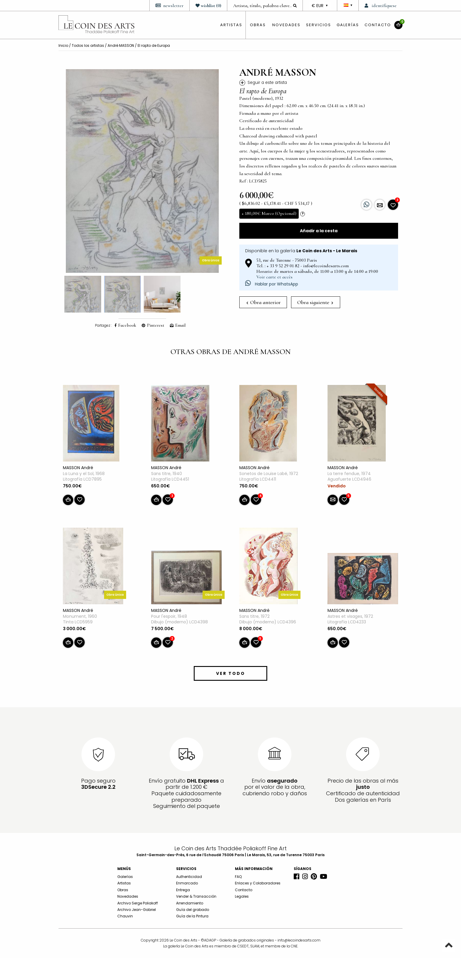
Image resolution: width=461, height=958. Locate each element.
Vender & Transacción (196, 896)
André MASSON (121, 45)
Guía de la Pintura (192, 916)
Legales (242, 896)
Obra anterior (263, 302)
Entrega (183, 889)
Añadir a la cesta (319, 231)
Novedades (286, 25)
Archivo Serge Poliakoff (137, 903)
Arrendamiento (189, 903)
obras (258, 25)
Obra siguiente (315, 302)
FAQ (238, 876)
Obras (122, 889)
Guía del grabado (192, 909)
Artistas (124, 883)
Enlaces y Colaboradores (257, 883)
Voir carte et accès (274, 277)
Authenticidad (189, 876)
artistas (231, 25)
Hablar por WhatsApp (271, 284)
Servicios (318, 25)
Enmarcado (187, 883)
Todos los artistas (88, 45)
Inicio (63, 45)
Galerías (348, 25)
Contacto (378, 25)
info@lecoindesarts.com (299, 940)
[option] (142, 171)
